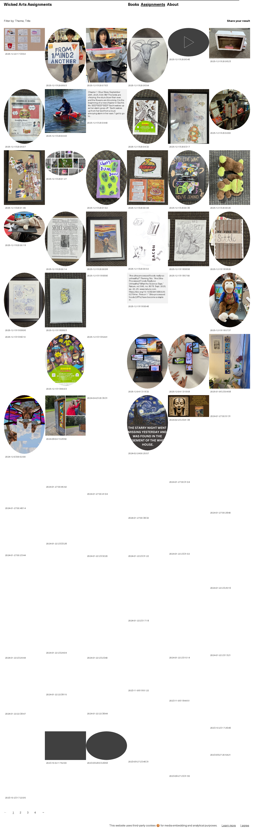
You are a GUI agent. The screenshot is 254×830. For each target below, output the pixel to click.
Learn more (229, 825)
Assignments (153, 5)
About (172, 5)
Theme (19, 21)
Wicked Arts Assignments (28, 5)
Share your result (238, 21)
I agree (244, 825)
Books (133, 5)
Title (27, 21)
